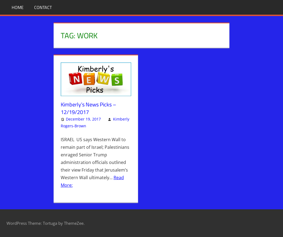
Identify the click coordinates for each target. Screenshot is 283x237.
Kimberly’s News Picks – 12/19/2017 (88, 108)
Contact (43, 7)
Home (18, 7)
